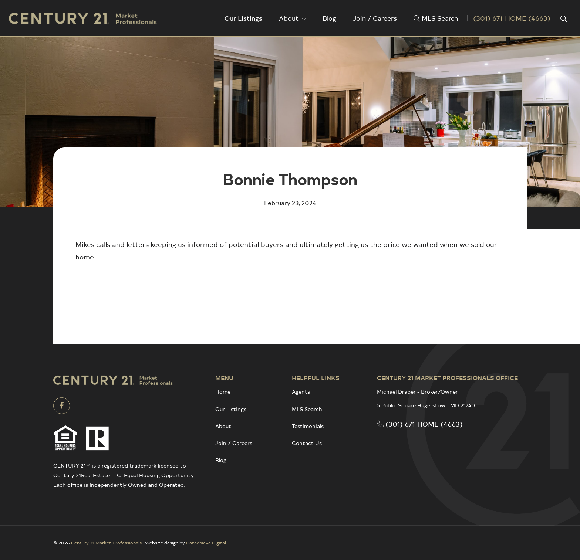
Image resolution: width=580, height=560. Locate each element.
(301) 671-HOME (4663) (420, 423)
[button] (563, 18)
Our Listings (230, 409)
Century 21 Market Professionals (106, 543)
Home (222, 391)
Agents (301, 391)
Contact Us (307, 443)
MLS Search (307, 409)
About (223, 426)
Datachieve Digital (206, 543)
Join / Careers (233, 443)
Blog (220, 460)
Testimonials (308, 426)
